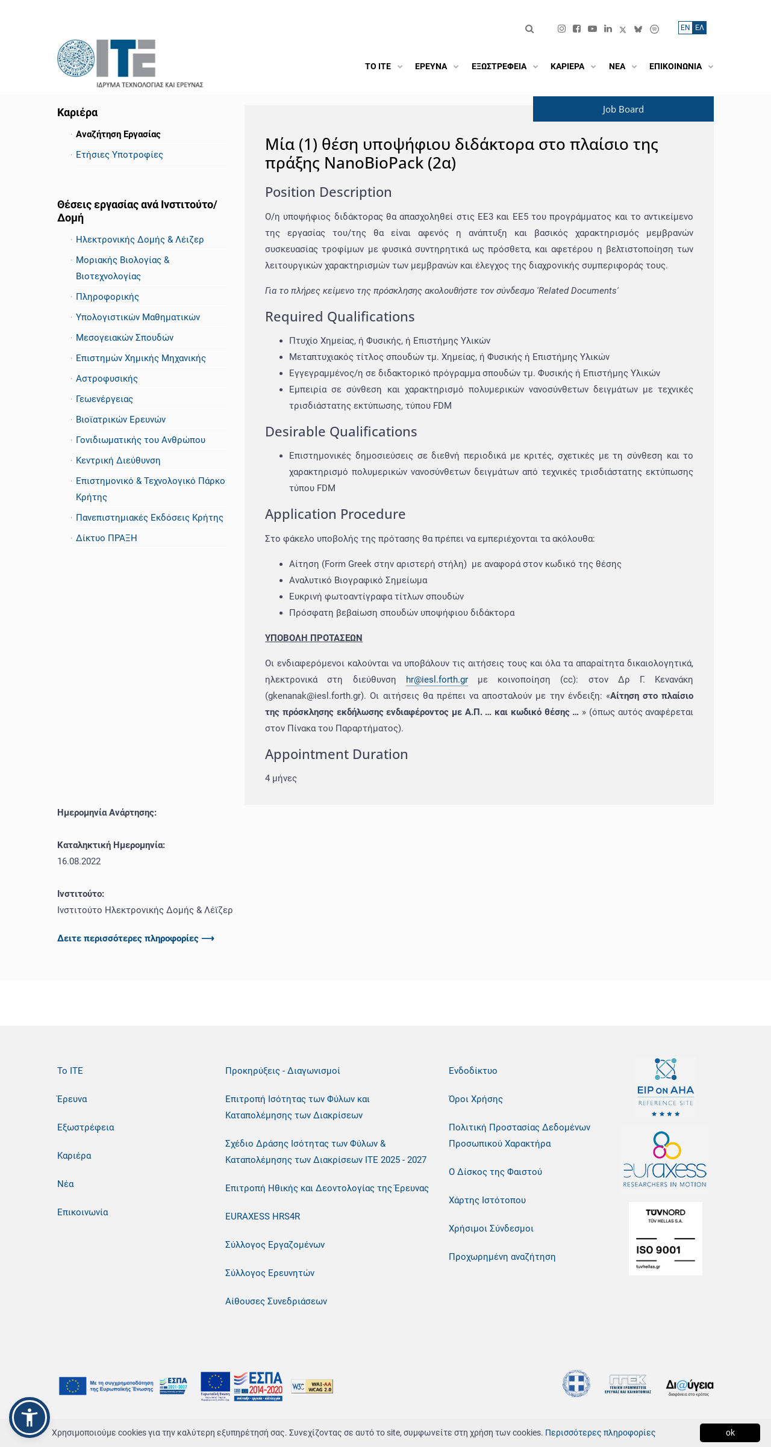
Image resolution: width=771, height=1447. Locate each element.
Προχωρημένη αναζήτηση (502, 1256)
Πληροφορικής (107, 296)
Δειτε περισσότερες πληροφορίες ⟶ (135, 938)
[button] (29, 1417)
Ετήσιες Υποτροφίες (119, 154)
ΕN (685, 27)
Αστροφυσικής (107, 378)
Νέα (65, 1184)
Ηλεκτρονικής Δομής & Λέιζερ (140, 239)
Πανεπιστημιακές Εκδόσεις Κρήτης (149, 517)
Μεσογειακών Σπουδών (124, 337)
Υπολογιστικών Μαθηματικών (138, 317)
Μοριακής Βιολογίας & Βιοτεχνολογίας (122, 268)
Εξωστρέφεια (85, 1127)
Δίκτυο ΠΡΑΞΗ (106, 538)
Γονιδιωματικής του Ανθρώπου (140, 440)
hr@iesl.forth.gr (437, 679)
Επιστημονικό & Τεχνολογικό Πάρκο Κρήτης (150, 489)
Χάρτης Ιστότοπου (487, 1200)
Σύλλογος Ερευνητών (269, 1273)
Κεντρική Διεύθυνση (118, 460)
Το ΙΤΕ (70, 1070)
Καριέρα (74, 1155)
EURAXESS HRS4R (262, 1216)
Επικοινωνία (82, 1212)
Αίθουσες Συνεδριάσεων (276, 1301)
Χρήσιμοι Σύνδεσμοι (491, 1228)
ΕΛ (699, 27)
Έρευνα (72, 1099)
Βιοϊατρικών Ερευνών (121, 419)
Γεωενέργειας (104, 399)
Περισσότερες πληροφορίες (600, 1432)
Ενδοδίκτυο (473, 1070)
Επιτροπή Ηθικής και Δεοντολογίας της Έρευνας (327, 1188)
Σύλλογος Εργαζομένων (275, 1244)
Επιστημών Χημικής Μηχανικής (141, 358)
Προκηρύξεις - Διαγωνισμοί (282, 1070)
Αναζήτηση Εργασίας (118, 134)
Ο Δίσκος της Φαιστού (495, 1172)
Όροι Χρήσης (476, 1099)
